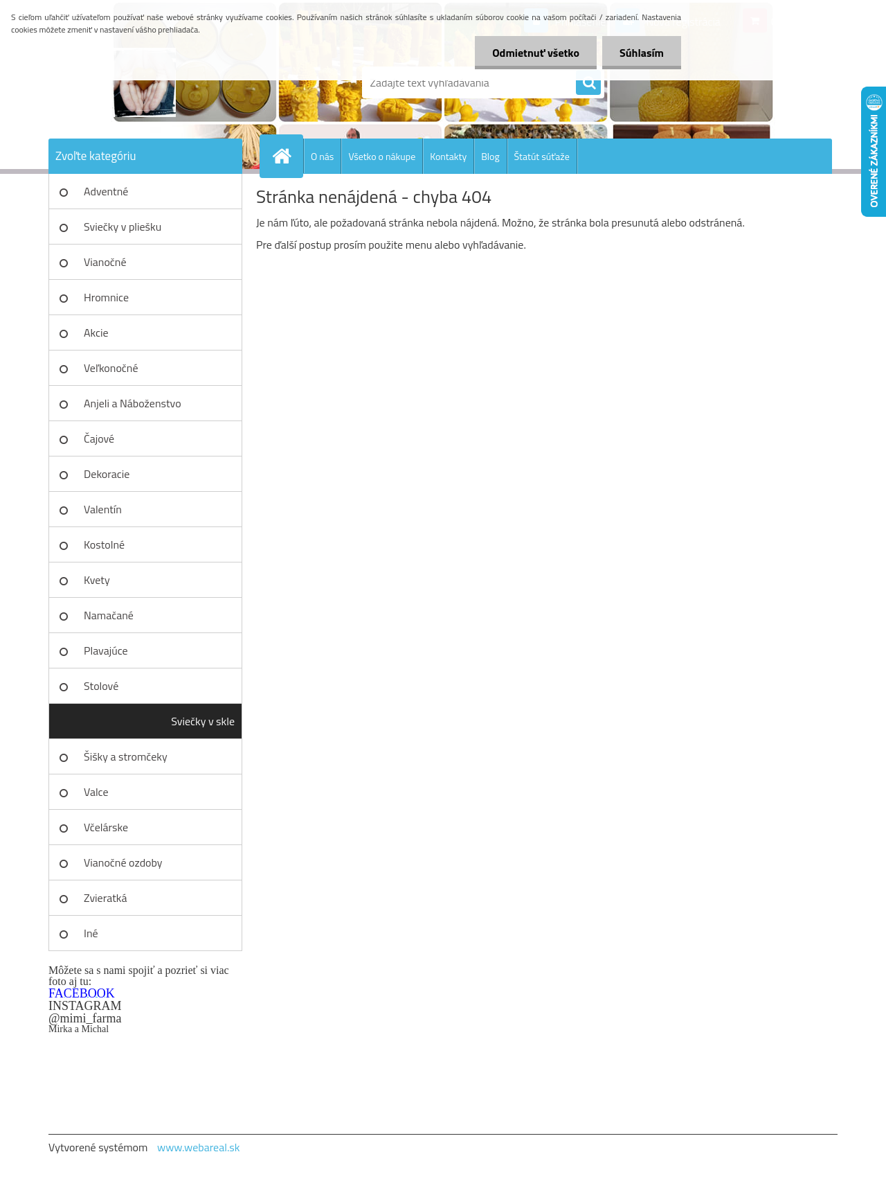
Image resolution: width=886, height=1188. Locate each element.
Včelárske (106, 827)
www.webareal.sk (198, 1147)
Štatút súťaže (542, 156)
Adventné (106, 191)
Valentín (103, 509)
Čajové (99, 438)
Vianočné (105, 262)
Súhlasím (642, 52)
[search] (588, 83)
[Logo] (143, 82)
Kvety (97, 579)
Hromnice (106, 297)
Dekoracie (106, 474)
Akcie (96, 332)
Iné (91, 933)
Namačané (109, 615)
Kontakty (448, 156)
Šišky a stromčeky (126, 756)
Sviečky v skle (203, 721)
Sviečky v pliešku (122, 226)
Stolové (101, 685)
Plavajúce (106, 650)
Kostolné (104, 544)
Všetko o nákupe (381, 156)
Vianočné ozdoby (123, 862)
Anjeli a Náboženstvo (132, 403)
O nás (322, 156)
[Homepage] (287, 156)
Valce (96, 791)
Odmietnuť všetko (535, 52)
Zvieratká (105, 897)
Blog (490, 156)
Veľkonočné (111, 368)
